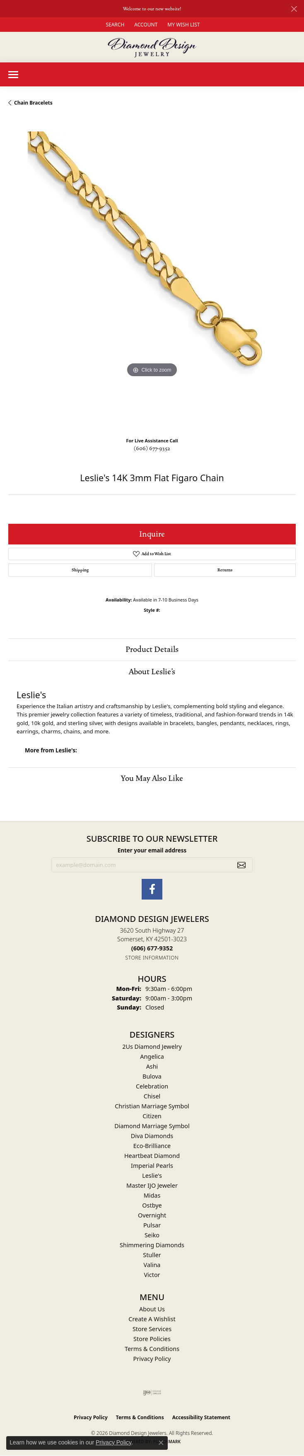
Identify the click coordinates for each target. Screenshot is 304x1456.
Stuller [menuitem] (152, 1255)
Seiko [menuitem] (152, 1235)
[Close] (294, 9)
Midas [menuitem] (152, 1195)
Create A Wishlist (151, 1319)
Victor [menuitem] (152, 1275)
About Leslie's (152, 672)
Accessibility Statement (201, 1417)
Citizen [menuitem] (152, 1116)
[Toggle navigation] (13, 74)
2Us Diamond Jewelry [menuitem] (152, 1046)
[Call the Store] (152, 948)
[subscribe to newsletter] (241, 865)
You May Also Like (152, 778)
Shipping (80, 570)
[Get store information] (152, 957)
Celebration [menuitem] (152, 1086)
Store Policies (152, 1339)
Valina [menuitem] (152, 1265)
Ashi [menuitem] (152, 1066)
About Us (152, 1309)
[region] (152, 274)
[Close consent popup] (161, 1442)
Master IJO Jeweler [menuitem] (152, 1185)
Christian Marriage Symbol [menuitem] (152, 1106)
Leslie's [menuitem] (152, 1175)
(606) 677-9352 (152, 448)
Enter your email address (152, 850)
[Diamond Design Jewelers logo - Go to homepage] (152, 47)
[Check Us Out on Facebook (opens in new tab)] (152, 889)
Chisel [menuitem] (152, 1096)
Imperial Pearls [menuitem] (152, 1166)
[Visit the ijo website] (152, 1393)
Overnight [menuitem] (152, 1215)
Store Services (152, 1329)
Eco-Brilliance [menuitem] (152, 1146)
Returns (224, 570)
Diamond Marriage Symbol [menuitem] (151, 1126)
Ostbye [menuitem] (152, 1205)
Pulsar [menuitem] (152, 1225)
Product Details (152, 649)
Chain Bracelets (33, 102)
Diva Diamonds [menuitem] (152, 1136)
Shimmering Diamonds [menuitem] (152, 1245)
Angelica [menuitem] (152, 1056)
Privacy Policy (152, 1359)
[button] (114, 24)
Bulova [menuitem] (152, 1076)
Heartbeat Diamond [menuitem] (152, 1156)
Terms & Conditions (152, 1349)
